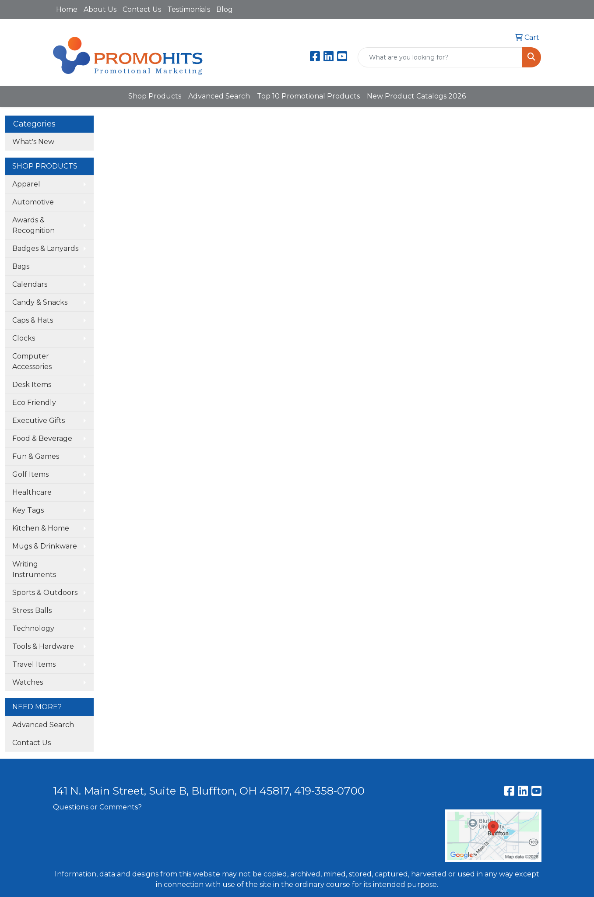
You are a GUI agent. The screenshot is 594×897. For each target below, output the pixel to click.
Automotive (33, 202)
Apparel (26, 184)
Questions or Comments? (97, 807)
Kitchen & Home (40, 528)
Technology (33, 628)
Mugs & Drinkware (44, 546)
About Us (100, 9)
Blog (224, 9)
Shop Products (154, 96)
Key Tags (28, 510)
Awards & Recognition (33, 225)
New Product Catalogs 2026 (416, 96)
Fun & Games (35, 456)
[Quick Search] (440, 57)
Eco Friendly (34, 402)
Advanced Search (219, 96)
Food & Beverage (42, 438)
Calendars (29, 284)
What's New (33, 141)
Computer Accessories (32, 361)
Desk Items (31, 384)
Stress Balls (32, 610)
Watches (27, 682)
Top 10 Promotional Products (308, 96)
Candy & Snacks (39, 302)
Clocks (23, 338)
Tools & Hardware (43, 646)
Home (66, 9)
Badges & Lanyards (45, 248)
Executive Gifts (38, 420)
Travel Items (34, 664)
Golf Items (30, 474)
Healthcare (32, 492)
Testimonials (188, 9)
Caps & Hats (32, 320)
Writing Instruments (34, 569)
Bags (20, 266)
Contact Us (142, 9)
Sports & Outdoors (44, 592)
